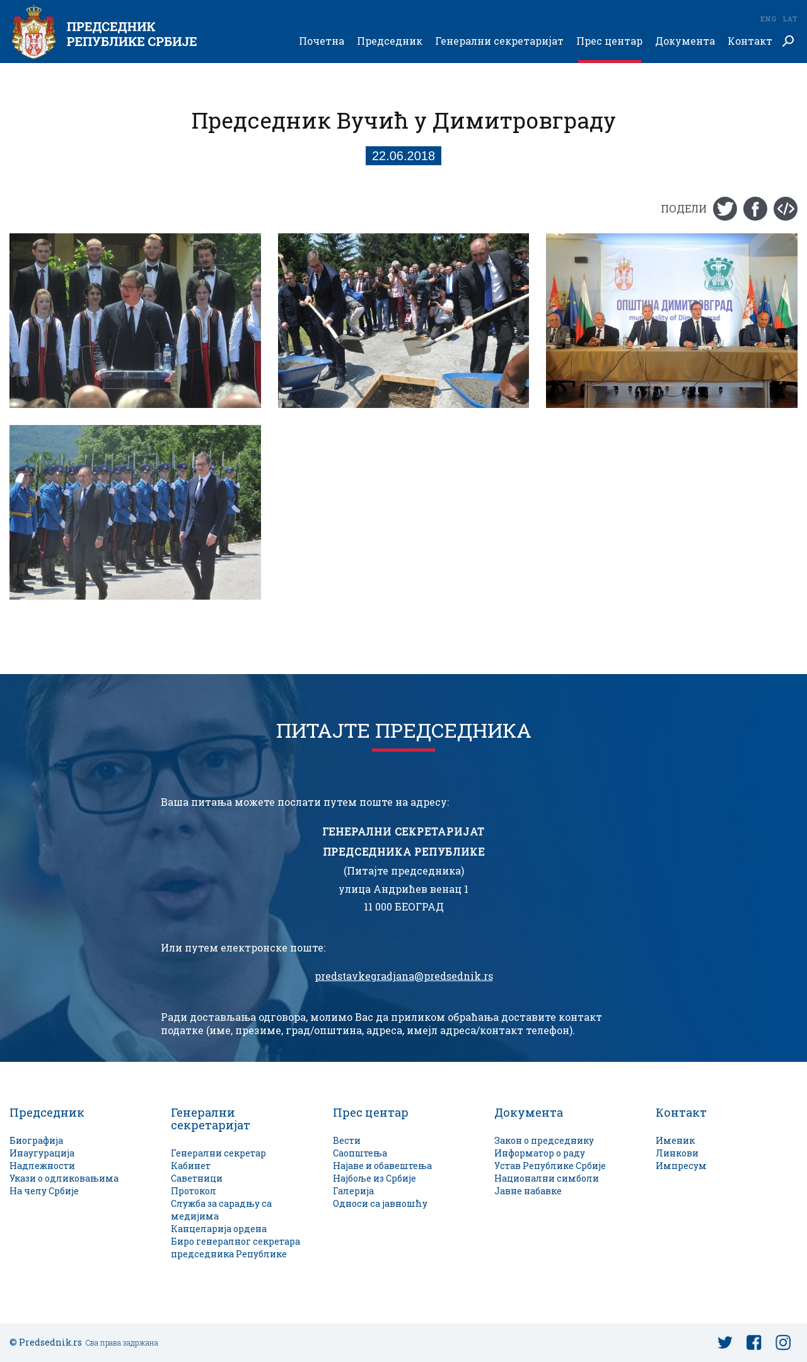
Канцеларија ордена (219, 1229)
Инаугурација (41, 1153)
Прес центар (609, 41)
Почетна (321, 41)
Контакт (750, 41)
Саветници (197, 1178)
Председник (389, 41)
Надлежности (42, 1166)
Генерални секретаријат (499, 41)
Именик (675, 1140)
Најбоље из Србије (374, 1178)
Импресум (681, 1166)
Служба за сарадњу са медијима (221, 1209)
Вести (347, 1140)
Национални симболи (546, 1178)
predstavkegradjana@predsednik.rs (404, 976)
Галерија (353, 1191)
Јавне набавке (528, 1191)
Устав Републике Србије (550, 1166)
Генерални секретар (218, 1153)
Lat (790, 18)
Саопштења (360, 1153)
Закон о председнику (544, 1140)
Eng (768, 18)
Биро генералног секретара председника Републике (235, 1247)
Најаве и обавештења (382, 1166)
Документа (685, 41)
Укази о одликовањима (64, 1178)
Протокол (193, 1191)
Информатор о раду (539, 1153)
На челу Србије (44, 1191)
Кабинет (191, 1166)
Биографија (36, 1140)
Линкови (677, 1153)
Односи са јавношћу (380, 1203)
